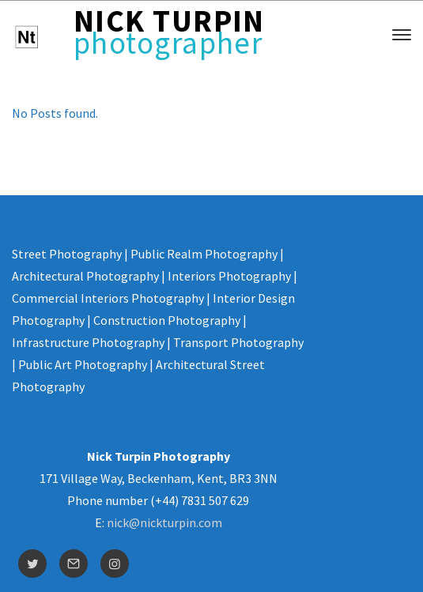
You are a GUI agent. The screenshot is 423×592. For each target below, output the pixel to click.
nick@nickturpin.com (164, 522)
